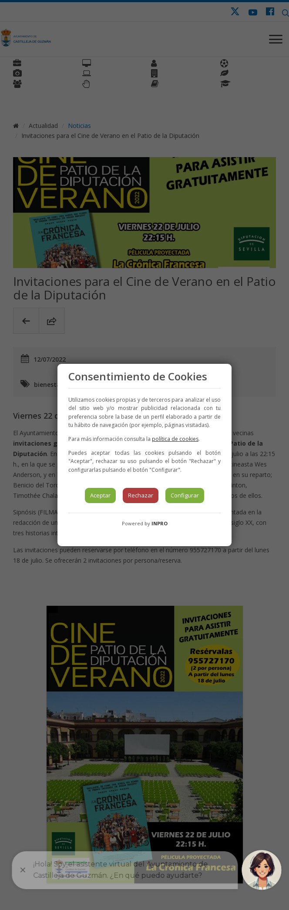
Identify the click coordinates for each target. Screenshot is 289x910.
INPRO (159, 523)
